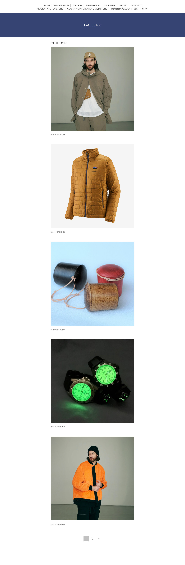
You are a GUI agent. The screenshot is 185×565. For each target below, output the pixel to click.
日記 (136, 9)
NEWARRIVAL (93, 5)
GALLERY (77, 5)
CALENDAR (109, 5)
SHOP (145, 9)
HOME (47, 5)
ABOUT (123, 5)
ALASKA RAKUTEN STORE (50, 9)
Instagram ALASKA (120, 9)
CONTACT (136, 5)
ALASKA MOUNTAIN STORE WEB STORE (87, 9)
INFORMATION (61, 5)
